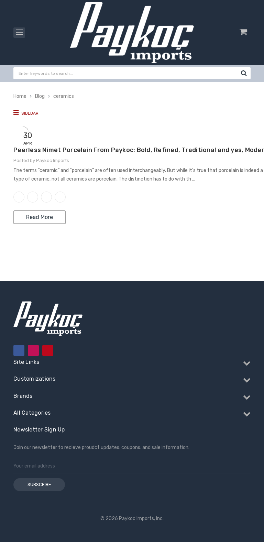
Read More (39, 217)
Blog (40, 96)
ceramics (63, 96)
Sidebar (25, 112)
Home (19, 96)
